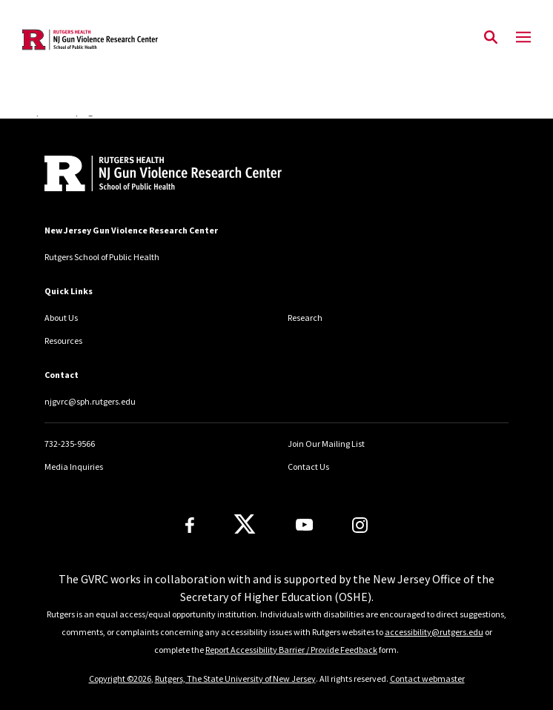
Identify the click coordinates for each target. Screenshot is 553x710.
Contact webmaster (427, 678)
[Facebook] (189, 525)
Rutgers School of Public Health (101, 256)
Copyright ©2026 (120, 678)
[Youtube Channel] (304, 525)
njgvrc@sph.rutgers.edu (90, 401)
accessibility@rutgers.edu (434, 631)
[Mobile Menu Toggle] (523, 37)
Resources (63, 340)
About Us (61, 317)
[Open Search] (490, 37)
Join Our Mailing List (326, 443)
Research (305, 317)
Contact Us (308, 466)
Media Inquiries (73, 466)
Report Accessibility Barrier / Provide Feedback (291, 649)
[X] (244, 524)
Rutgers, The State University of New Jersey (235, 678)
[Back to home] (144, 175)
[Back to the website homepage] (90, 39)
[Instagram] (360, 525)
